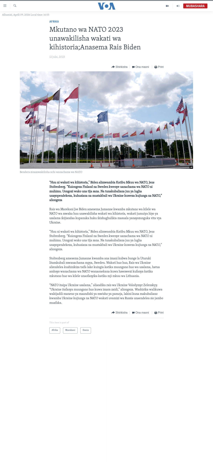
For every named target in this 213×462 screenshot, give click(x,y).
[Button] (119, 67)
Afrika (54, 21)
